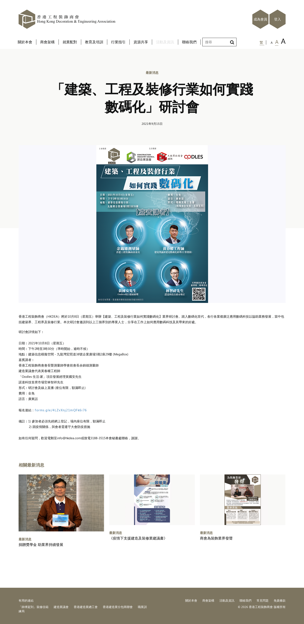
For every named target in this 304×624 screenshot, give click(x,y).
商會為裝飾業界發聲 (216, 538)
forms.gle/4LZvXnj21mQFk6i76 (61, 410)
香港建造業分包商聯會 (118, 607)
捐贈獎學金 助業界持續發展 (41, 544)
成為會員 (260, 19)
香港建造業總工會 (86, 607)
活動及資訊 (226, 600)
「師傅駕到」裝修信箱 (33, 607)
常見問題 (263, 600)
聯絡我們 (245, 600)
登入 (277, 19)
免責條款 (280, 600)
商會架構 (208, 600)
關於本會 (191, 600)
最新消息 (152, 72)
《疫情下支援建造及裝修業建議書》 (138, 538)
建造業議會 (61, 607)
